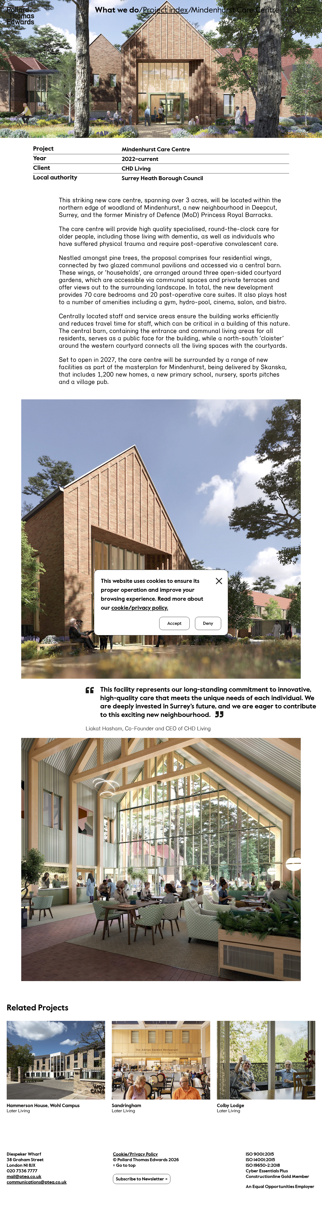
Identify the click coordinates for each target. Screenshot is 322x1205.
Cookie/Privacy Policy (135, 1154)
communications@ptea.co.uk (37, 1182)
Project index (165, 10)
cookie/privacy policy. (139, 607)
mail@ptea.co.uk (24, 1176)
